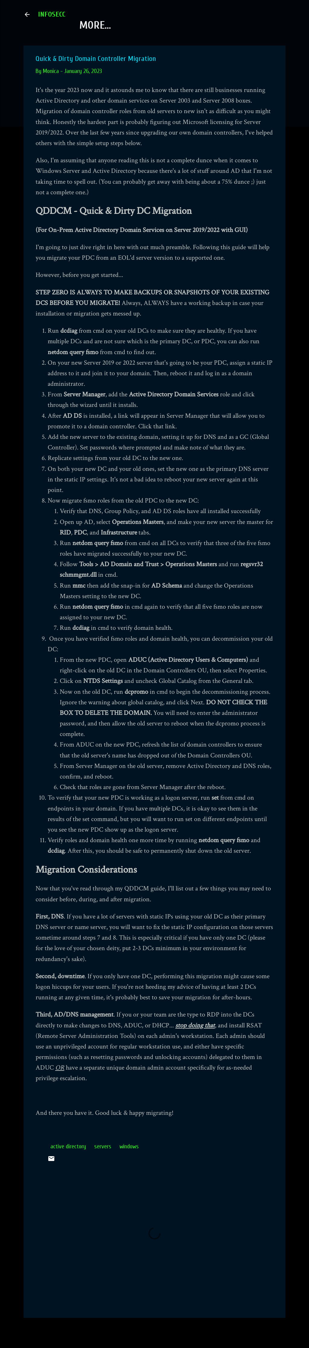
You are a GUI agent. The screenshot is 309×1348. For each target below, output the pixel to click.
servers (102, 1146)
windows (129, 1146)
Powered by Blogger (154, 1332)
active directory (68, 1146)
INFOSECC (51, 14)
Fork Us (150, 25)
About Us (100, 25)
